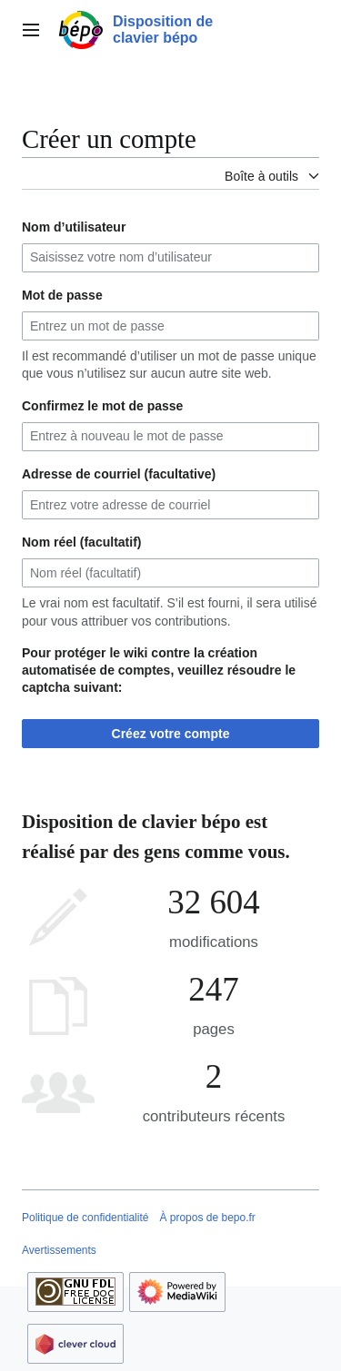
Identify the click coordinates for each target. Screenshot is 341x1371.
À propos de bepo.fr (207, 1217)
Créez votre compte (171, 733)
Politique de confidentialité (85, 1217)
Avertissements (59, 1250)
